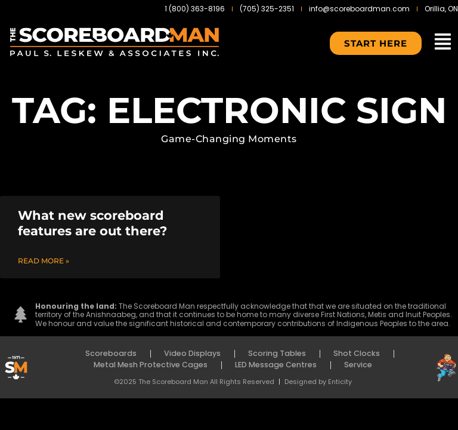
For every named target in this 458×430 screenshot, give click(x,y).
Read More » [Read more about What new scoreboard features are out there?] (43, 260)
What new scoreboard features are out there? (92, 223)
